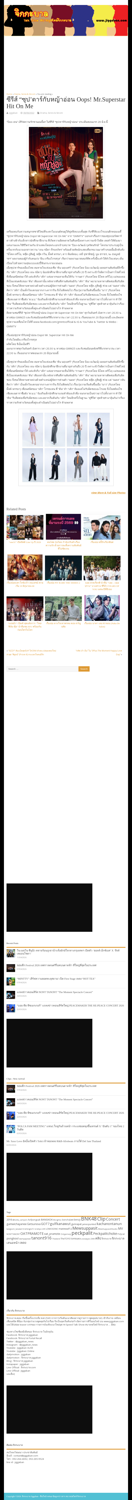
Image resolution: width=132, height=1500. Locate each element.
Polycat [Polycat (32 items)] (121, 1234)
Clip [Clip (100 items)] (101, 1218)
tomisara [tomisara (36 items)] (76, 1238)
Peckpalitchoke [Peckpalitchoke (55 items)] (105, 1233)
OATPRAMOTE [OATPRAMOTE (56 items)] (32, 1233)
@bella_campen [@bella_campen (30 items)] (20, 1219)
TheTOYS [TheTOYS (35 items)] (65, 1238)
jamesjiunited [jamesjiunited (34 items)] (89, 1224)
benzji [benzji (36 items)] (77, 1219)
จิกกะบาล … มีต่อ (107, 1324)
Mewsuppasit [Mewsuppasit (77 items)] (85, 1228)
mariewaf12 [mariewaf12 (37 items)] (65, 1228)
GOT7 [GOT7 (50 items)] (45, 1224)
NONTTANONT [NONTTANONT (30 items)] (13, 1234)
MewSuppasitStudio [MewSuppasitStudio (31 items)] (108, 1229)
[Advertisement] (66, 65)
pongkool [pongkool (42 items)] (13, 1238)
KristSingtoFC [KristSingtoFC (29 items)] (28, 1229)
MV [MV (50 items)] (120, 1228)
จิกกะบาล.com (28, 1367)
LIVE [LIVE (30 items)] (43, 1229)
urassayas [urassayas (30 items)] (85, 1238)
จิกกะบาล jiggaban (28, 1334)
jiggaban (13, 112)
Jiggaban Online (25, 1351)
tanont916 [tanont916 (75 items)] (41, 1238)
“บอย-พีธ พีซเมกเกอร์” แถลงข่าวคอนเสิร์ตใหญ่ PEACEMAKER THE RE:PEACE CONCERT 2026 (70, 1005)
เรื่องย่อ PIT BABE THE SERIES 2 (63, 582)
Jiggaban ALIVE (25, 1347)
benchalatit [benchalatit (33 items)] (67, 1219)
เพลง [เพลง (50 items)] (23, 1242)
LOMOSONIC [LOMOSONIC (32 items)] (52, 1228)
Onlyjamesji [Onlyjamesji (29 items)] (66, 1234)
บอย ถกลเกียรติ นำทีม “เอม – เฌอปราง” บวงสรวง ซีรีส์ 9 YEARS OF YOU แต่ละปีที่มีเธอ (102, 586)
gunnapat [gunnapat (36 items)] (76, 1224)
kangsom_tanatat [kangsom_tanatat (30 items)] (14, 1229)
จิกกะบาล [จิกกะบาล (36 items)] (106, 1238)
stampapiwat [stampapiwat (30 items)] (25, 1238)
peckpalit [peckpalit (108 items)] (82, 1232)
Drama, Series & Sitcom (51, 112)
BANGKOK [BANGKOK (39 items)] (47, 1219)
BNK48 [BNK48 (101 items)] (89, 1218)
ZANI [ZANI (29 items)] (92, 1239)
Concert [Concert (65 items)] (113, 1219)
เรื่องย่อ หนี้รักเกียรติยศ (102, 542)
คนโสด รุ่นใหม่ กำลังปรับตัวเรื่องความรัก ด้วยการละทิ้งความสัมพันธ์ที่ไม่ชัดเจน (63, 545)
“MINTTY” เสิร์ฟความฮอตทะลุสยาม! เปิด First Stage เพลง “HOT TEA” (56, 978)
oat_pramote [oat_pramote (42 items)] (52, 1234)
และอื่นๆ (11, 1373)
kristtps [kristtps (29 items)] (38, 1229)
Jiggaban (25, 1370)
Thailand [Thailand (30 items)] (56, 1238)
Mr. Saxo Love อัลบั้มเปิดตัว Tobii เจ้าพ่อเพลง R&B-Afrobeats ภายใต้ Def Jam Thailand (54, 1141)
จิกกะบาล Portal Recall (30, 1338)
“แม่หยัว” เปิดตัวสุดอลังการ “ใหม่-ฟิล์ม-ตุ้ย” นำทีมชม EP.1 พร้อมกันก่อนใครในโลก (25, 626)
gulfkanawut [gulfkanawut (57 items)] (60, 1223)
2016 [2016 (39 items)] (9, 1219)
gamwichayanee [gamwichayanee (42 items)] (17, 1224)
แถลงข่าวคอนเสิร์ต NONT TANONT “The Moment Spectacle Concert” (55, 992)
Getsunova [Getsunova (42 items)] (34, 1224)
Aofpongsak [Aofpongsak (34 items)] (34, 1219)
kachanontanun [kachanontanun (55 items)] (109, 1223)
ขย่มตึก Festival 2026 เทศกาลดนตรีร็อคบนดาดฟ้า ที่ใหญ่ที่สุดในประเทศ (57, 965)
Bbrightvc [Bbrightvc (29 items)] (57, 1220)
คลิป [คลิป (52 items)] (98, 1238)
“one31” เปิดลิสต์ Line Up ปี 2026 (25, 542)
